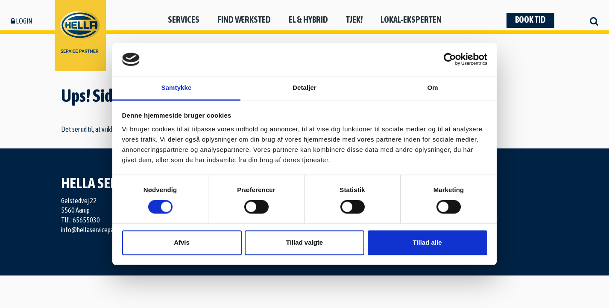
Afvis (182, 242)
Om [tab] (432, 87)
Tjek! (354, 19)
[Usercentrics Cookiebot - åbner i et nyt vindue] (450, 59)
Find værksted (244, 19)
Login (21, 21)
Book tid (530, 19)
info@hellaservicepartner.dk (97, 230)
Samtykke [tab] (176, 87)
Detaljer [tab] (304, 87)
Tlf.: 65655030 (80, 220)
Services (183, 19)
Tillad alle (427, 242)
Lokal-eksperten (411, 19)
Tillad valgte (304, 242)
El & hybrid (308, 19)
